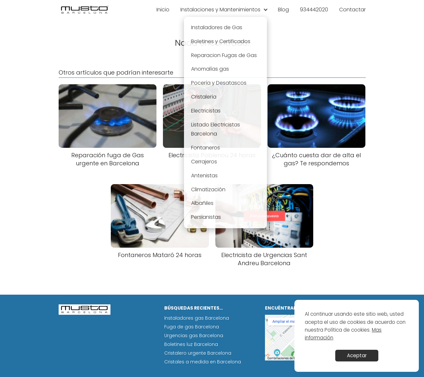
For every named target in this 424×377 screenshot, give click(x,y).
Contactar (352, 9)
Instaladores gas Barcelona (196, 318)
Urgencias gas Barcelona (193, 335)
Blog (283, 9)
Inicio (162, 9)
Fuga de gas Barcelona (191, 327)
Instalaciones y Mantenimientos (220, 9)
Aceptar (357, 355)
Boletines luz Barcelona (191, 344)
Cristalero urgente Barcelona (197, 353)
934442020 (314, 9)
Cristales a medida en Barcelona (202, 362)
